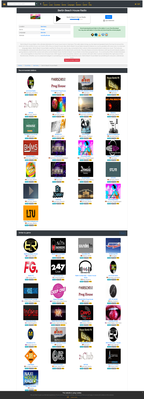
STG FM (113, 178)
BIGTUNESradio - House (113, 343)
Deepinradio (86, 321)
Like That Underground (31, 221)
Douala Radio (86, 178)
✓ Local (50, 4)
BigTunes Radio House (31, 254)
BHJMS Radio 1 (30, 156)
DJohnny (58, 199)
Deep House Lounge (30, 299)
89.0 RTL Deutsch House (85, 91)
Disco (58, 112)
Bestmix (113, 112)
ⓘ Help (90, 4)
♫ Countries (57, 4)
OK (68, 397)
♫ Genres (64, 4)
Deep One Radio (58, 299)
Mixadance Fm (30, 343)
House (43, 29)
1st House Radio (31, 91)
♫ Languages (71, 4)
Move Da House (31, 321)
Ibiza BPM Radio (58, 364)
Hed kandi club (113, 321)
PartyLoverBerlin (85, 199)
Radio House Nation (113, 156)
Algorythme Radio (113, 364)
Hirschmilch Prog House (58, 91)
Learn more (74, 397)
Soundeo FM (86, 254)
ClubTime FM (58, 178)
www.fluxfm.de (45, 35)
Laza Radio (31, 364)
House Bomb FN (113, 91)
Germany (43, 26)
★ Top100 (45, 4)
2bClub (31, 112)
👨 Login (137, 4)
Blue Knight (85, 134)
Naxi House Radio (31, 386)
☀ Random (78, 4)
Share (108, 17)
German (43, 32)
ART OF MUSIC (113, 299)
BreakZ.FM (58, 134)
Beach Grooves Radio (58, 254)
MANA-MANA (31, 178)
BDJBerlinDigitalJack (113, 134)
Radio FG (31, 275)
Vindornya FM (113, 254)
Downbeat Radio (86, 156)
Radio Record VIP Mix (58, 321)
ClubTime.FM (58, 156)
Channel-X (31, 199)
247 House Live (58, 275)
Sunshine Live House (30, 134)
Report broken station (72, 60)
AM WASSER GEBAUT (85, 112)
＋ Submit (85, 4)
